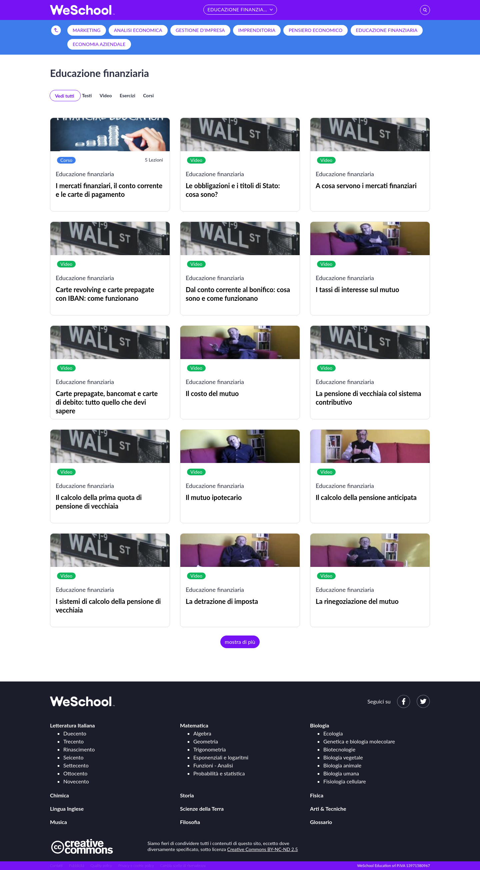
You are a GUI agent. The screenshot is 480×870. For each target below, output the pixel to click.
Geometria (205, 741)
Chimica (59, 795)
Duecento (74, 733)
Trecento (73, 741)
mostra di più (240, 642)
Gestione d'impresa (200, 30)
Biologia (319, 725)
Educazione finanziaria (387, 30)
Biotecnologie (339, 749)
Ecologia (333, 733)
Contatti (56, 865)
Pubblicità (76, 865)
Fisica (316, 795)
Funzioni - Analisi (213, 765)
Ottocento (75, 773)
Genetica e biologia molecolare (359, 741)
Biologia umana (341, 773)
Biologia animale (342, 765)
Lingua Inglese (67, 808)
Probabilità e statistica (219, 773)
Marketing (87, 30)
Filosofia (190, 822)
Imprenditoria (256, 30)
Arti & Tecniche (328, 808)
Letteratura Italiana (72, 725)
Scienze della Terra (202, 808)
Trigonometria (209, 749)
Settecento (76, 765)
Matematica (194, 725)
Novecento (76, 781)
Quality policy (101, 865)
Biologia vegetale (343, 757)
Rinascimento (79, 749)
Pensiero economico (315, 30)
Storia (187, 795)
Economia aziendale (99, 44)
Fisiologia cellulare (344, 781)
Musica (58, 822)
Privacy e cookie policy (136, 865)
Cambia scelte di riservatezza (182, 865)
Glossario (321, 822)
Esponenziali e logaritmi (220, 757)
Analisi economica (138, 30)
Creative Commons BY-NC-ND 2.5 (262, 849)
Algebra (202, 733)
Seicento (73, 757)
